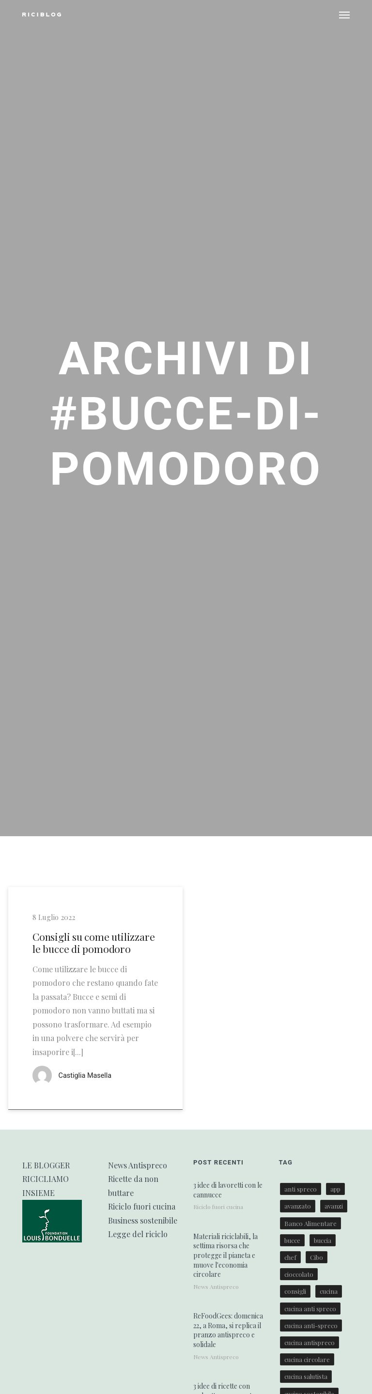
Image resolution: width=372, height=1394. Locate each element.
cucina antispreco (309, 1342)
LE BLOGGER (46, 1165)
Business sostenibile (142, 1220)
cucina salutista (305, 1376)
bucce (292, 1240)
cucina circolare (307, 1359)
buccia (322, 1240)
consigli (295, 1291)
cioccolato (298, 1274)
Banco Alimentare (310, 1223)
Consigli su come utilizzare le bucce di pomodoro (93, 943)
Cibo (316, 1257)
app (335, 1189)
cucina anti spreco (310, 1308)
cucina (329, 1291)
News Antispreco (137, 1165)
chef (290, 1257)
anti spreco (300, 1189)
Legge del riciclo (138, 1234)
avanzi (334, 1206)
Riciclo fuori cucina (141, 1206)
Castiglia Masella (85, 1076)
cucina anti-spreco (311, 1325)
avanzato (297, 1206)
